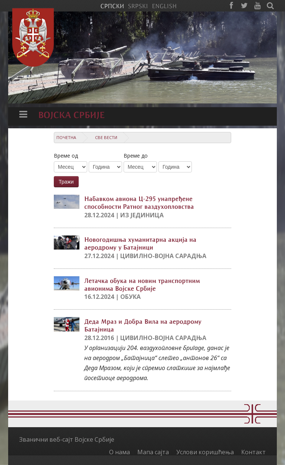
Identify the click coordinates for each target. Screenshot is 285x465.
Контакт (253, 452)
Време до (136, 155)
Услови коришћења (205, 452)
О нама (119, 452)
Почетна (66, 137)
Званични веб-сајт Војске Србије (66, 439)
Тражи (66, 182)
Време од (66, 155)
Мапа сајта (153, 452)
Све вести (106, 137)
